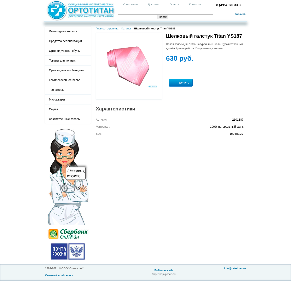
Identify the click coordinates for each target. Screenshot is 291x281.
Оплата (174, 4)
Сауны (53, 109)
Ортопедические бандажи (66, 70)
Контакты (195, 4)
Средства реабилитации (65, 41)
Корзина (239, 14)
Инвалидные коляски (63, 31)
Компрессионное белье (65, 80)
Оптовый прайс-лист (59, 275)
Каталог (126, 28)
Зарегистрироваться (163, 274)
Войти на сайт (164, 270)
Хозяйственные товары (64, 119)
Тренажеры (56, 89)
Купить (181, 82)
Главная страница (107, 28)
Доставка (153, 4)
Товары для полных (62, 60)
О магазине (130, 4)
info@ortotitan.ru (235, 268)
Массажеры (57, 99)
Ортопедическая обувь (64, 50)
